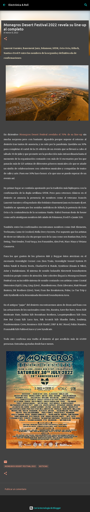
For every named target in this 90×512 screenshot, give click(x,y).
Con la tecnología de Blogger (45, 508)
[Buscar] (86, 5)
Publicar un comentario (15, 489)
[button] (5, 39)
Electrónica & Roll (18, 4)
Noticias (43, 466)
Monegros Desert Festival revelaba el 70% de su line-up (50, 134)
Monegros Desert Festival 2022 (20, 466)
